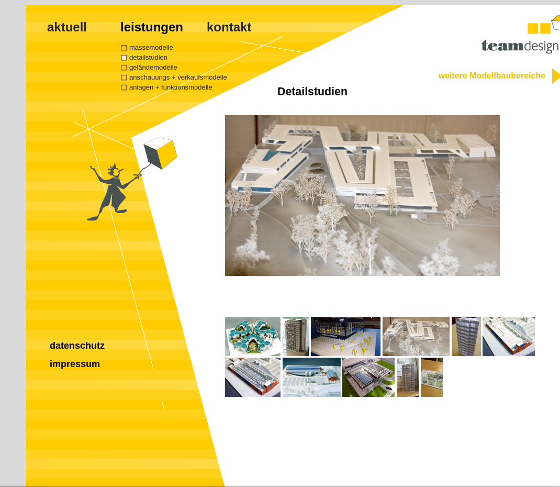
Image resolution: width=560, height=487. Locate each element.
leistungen (151, 27)
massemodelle (151, 47)
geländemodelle (153, 67)
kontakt (229, 27)
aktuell (67, 27)
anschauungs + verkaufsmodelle (178, 77)
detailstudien (148, 57)
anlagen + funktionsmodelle (170, 87)
